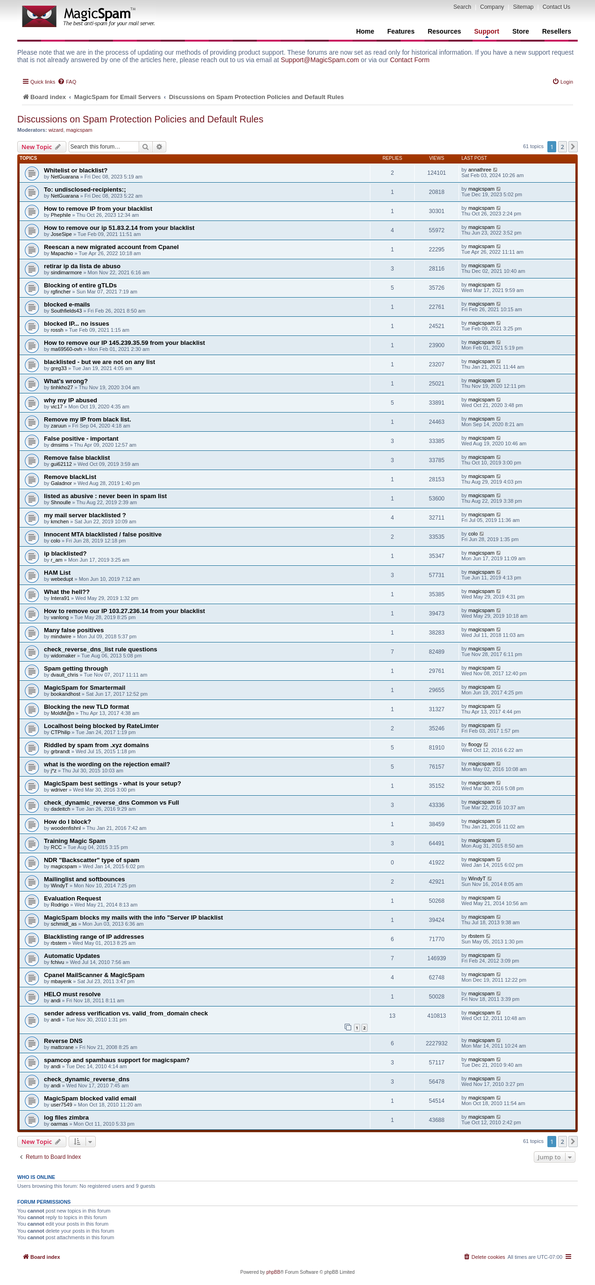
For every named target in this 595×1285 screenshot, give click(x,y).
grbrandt (60, 751)
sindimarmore (66, 272)
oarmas (59, 1124)
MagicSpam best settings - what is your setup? (112, 783)
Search (462, 7)
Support (486, 33)
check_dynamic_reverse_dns (86, 1079)
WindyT (59, 885)
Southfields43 (66, 311)
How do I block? (67, 821)
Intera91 (60, 598)
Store (520, 31)
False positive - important (81, 438)
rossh (57, 330)
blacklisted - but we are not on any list (99, 361)
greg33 (59, 368)
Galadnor (61, 483)
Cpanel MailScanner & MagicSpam (94, 974)
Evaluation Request (72, 898)
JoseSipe (61, 234)
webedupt (62, 579)
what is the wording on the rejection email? (107, 764)
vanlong (60, 617)
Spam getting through (76, 668)
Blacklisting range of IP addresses (94, 936)
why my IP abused (70, 400)
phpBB (273, 1272)
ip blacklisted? (65, 553)
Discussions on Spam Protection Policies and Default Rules (140, 119)
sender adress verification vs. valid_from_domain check (126, 1013)
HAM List (57, 572)
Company (492, 7)
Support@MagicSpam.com (320, 60)
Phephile (61, 215)
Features (400, 31)
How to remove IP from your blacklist (98, 208)
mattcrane (62, 1047)
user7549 (61, 1104)
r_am (57, 560)
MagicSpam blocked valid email (90, 1098)
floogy (475, 744)
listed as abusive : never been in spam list (105, 496)
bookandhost (65, 694)
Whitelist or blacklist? (75, 170)
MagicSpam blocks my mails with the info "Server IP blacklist (133, 917)
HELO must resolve (72, 994)
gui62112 (61, 464)
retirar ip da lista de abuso (82, 266)
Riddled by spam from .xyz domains (96, 745)
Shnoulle (61, 502)
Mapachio (62, 253)
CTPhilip (61, 732)
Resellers (556, 31)
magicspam (79, 130)
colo (55, 540)
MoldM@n (62, 713)
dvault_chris (64, 675)
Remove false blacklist (77, 457)
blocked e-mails (67, 304)
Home (365, 31)
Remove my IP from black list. (87, 419)
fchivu (57, 962)
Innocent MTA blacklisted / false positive (103, 534)
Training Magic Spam (75, 840)
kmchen (60, 521)
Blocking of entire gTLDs (80, 285)
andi (56, 1000)
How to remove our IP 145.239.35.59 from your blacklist (124, 342)
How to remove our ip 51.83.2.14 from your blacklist (119, 227)
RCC (56, 847)
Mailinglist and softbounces (84, 879)
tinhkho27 (62, 387)
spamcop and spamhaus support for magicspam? (117, 1060)
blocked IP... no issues (76, 323)
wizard (56, 130)
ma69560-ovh (66, 349)
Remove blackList (70, 476)
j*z (54, 770)
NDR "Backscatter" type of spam (92, 860)
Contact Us (556, 7)
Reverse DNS (63, 1040)
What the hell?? (67, 591)
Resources (444, 31)
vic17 (57, 406)
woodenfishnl (66, 828)
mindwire (61, 636)
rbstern (59, 943)
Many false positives (74, 630)
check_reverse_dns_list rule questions (100, 649)
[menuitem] (66, 81)
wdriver (59, 789)
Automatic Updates (72, 955)
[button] (573, 146)
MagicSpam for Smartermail (84, 687)
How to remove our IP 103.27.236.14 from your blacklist (124, 610)
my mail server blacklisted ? (85, 515)
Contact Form (410, 60)
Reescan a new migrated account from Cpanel (111, 246)
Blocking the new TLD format (86, 706)
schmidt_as (64, 924)
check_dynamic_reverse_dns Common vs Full (111, 802)
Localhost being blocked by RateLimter (101, 725)
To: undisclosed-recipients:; (85, 189)
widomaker (63, 655)
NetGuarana (65, 176)
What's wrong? (66, 381)
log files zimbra (66, 1117)
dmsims (60, 445)
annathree (480, 169)
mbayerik (61, 981)
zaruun (59, 425)
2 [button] (562, 147)
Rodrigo (60, 904)
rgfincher (61, 291)
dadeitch (61, 809)
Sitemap (523, 7)
